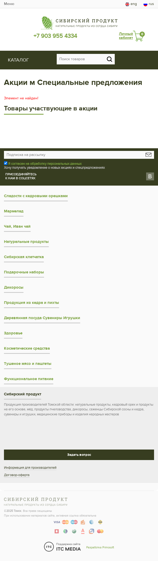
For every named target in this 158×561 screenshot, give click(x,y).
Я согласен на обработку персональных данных (45, 164)
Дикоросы (13, 287)
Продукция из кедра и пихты (31, 302)
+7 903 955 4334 (55, 36)
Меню (9, 4)
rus (148, 4)
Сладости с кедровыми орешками (36, 195)
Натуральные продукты (26, 241)
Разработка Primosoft (100, 547)
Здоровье (13, 333)
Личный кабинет (126, 36)
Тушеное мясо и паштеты (27, 363)
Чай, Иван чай (17, 226)
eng (131, 4)
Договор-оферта (17, 475)
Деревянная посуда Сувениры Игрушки (42, 317)
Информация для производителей (30, 468)
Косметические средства (27, 348)
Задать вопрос (79, 455)
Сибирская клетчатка (24, 256)
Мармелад (13, 211)
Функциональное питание (28, 378)
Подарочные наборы (24, 272)
